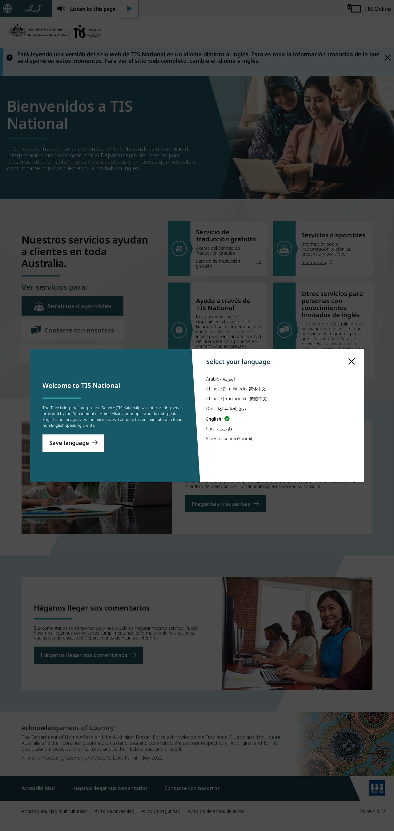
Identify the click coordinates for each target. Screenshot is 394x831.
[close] (352, 349)
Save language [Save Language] (69, 446)
